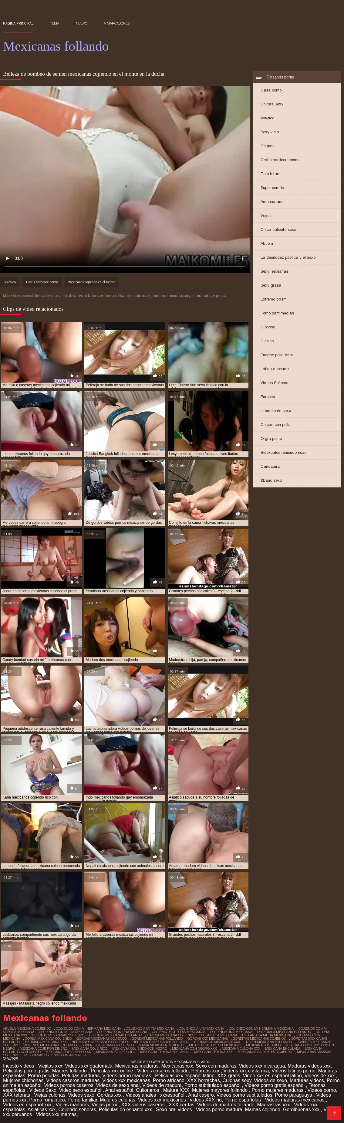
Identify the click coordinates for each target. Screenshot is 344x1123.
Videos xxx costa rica (246, 1070)
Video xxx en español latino (272, 1075)
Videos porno (322, 1090)
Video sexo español (81, 1090)
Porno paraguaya (294, 1095)
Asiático (267, 118)
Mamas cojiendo (263, 1109)
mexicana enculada (282, 1048)
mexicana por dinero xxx (68, 1052)
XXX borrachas (203, 1080)
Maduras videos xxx (309, 1065)
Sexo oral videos (174, 1109)
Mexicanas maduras (136, 1065)
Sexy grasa (271, 285)
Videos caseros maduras (72, 1080)
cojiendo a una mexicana (201, 1028)
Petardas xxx (206, 1070)
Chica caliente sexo (278, 229)
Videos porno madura (219, 1109)
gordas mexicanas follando (157, 1038)
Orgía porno (271, 438)
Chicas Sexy (272, 104)
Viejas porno (105, 1104)
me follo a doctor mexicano (215, 1045)
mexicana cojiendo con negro (139, 1048)
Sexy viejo (270, 132)
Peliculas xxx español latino (184, 1075)
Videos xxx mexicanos (162, 1099)
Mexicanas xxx (177, 1065)
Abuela (267, 243)
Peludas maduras (81, 1075)
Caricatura (270, 466)
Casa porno (271, 90)
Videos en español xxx (28, 1104)
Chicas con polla (276, 424)
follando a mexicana (218, 1035)
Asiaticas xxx (42, 1109)
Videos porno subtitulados (244, 1095)
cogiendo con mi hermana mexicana (88, 1028)
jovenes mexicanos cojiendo (108, 1045)
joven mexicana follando (268, 1042)
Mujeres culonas (117, 1099)
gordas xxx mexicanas (207, 1038)
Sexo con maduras (216, 1065)
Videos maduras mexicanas (295, 1099)
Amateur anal (273, 201)
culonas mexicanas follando (115, 1035)
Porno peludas (43, 1075)
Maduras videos (307, 1080)
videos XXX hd (206, 1099)
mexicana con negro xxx (194, 1048)
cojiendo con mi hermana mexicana (261, 1028)
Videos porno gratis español (275, 1085)
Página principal (18, 23)
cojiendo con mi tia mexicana (65, 1032)
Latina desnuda (275, 369)
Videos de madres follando (225, 1104)
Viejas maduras (72, 1104)
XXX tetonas (17, 1095)
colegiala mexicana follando (284, 1032)
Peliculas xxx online (112, 1070)
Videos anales (141, 1095)
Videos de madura (162, 1085)
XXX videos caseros (143, 1104)
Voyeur (267, 215)
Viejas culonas (49, 1095)
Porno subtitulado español (213, 1085)
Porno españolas (243, 1099)
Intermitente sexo (276, 410)
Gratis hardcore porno (280, 160)
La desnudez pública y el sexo (288, 257)
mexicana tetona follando (164, 1052)
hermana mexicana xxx (46, 1042)
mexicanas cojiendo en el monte (91, 282)
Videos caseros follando (163, 1070)
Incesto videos (19, 1065)
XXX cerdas (181, 1104)
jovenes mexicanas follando (50, 1045)
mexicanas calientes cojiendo (265, 1052)
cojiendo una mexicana (231, 1032)
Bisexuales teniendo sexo (283, 452)
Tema (54, 23)
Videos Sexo (42, 1090)
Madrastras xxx (274, 1104)
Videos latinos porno (293, 1070)
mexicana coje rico (89, 1048)
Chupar (267, 146)
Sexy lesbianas (274, 271)
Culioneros (148, 1090)
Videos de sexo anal (118, 1085)
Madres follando (70, 1070)
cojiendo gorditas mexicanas (178, 1032)
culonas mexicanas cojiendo (58, 1035)
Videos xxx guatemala (88, 1065)
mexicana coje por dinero (43, 1048)
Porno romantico (47, 1099)
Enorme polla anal (277, 355)
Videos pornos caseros (68, 1085)
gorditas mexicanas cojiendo (259, 1038)
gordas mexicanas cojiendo (101, 1038)
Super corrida (272, 187)
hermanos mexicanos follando (161, 1042)
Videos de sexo (270, 1080)
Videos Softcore (274, 382)
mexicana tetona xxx (213, 1052)
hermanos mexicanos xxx (217, 1042)
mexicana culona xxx (241, 1048)
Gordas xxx (110, 1095)
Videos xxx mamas (56, 1114)
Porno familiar (82, 1099)
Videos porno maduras (127, 1075)
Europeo (268, 396)
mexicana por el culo (115, 1052)
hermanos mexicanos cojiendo (100, 1042)
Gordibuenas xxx (302, 1109)
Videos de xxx (320, 1075)
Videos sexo (81, 1095)
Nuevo (81, 23)
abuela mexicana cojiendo (27, 1028)
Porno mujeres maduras (278, 1090)
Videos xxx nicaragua (262, 1065)
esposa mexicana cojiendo (170, 1035)
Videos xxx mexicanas (126, 1080)
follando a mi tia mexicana (266, 1035)
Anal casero (201, 1095)
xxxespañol (173, 1095)
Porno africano (168, 1080)
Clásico (267, 341)
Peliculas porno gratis (26, 1070)
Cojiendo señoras (77, 1109)
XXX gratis (228, 1075)
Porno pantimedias (277, 313)
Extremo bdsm (274, 299)
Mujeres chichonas (23, 1080)
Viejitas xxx (50, 1065)
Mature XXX (176, 1090)
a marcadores (117, 23)
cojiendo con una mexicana (122, 1032)
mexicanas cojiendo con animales (55, 1055)
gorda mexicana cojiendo (48, 1038)
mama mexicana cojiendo (161, 1045)
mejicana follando (263, 1045)
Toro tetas (270, 173)
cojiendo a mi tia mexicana (150, 1028)
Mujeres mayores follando (220, 1090)
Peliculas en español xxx (126, 1109)
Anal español (119, 1090)
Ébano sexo (271, 480)
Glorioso (268, 327)
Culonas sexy (236, 1080)
